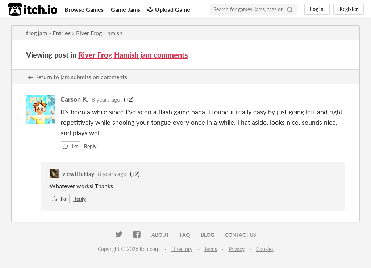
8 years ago (106, 99)
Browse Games (84, 9)
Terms (210, 249)
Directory (181, 249)
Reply (90, 146)
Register (348, 9)
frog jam (36, 32)
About (160, 235)
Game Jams (125, 9)
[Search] (290, 9)
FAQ (185, 235)
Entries (62, 32)
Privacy (237, 249)
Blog (207, 235)
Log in (317, 9)
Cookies (265, 249)
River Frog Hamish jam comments (133, 54)
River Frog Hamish (99, 32)
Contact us (240, 235)
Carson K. (74, 99)
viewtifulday (78, 173)
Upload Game (168, 9)
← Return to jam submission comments (77, 76)
